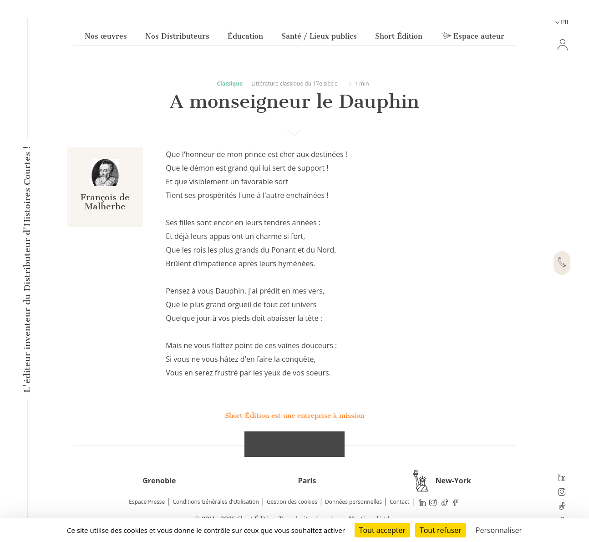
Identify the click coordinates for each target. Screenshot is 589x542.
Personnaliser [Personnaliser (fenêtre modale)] (499, 530)
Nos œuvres (106, 38)
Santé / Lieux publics (319, 38)
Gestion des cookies (292, 502)
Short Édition (398, 38)
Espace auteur (472, 38)
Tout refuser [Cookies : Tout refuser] (441, 530)
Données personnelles (353, 502)
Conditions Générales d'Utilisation (216, 502)
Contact (399, 502)
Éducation (245, 38)
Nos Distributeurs (177, 38)
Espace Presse (147, 502)
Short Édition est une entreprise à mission (294, 415)
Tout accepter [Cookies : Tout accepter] (382, 530)
